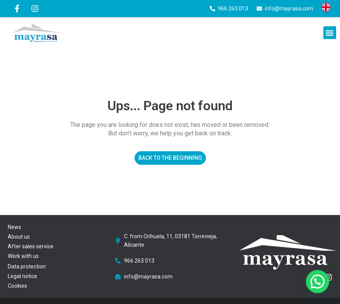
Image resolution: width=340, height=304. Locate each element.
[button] (329, 32)
